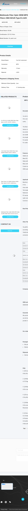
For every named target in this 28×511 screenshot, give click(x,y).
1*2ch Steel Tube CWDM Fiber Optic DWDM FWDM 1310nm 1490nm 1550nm (9, 152)
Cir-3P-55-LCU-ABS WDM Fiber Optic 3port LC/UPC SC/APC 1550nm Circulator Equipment (9, 122)
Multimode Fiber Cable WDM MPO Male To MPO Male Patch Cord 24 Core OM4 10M (10, 213)
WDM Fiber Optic (15, 9)
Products (23, 3)
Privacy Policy (4, 509)
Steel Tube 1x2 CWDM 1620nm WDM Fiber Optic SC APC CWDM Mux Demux (9, 183)
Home (15, 3)
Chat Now (11, 46)
